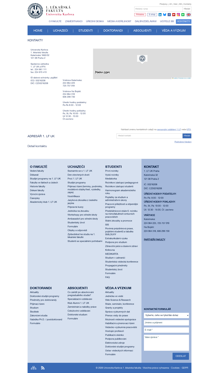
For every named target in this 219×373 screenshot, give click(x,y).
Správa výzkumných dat (117, 312)
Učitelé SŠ (167, 21)
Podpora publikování (115, 339)
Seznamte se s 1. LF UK (80, 171)
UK (170, 4)
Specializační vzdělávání (80, 299)
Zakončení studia (38, 316)
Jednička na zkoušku (78, 211)
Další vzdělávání (145, 21)
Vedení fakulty (37, 171)
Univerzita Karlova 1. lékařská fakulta (122, 368)
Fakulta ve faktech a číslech (44, 183)
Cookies (175, 368)
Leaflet (174, 78)
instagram (178, 14)
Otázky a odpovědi (77, 230)
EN (188, 16)
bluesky (164, 14)
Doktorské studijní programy (44, 296)
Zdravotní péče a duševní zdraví (121, 246)
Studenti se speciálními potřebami (85, 241)
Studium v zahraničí (115, 258)
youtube (173, 14)
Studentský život (76, 223)
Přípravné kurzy (75, 207)
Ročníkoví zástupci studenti (119, 187)
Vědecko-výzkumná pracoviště (121, 327)
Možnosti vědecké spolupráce (120, 320)
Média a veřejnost (119, 21)
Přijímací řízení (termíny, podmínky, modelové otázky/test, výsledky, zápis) (85, 190)
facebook (169, 14)
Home (38, 30)
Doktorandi (113, 30)
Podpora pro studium (116, 242)
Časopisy (35, 198)
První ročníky (111, 171)
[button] (142, 59)
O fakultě (55, 21)
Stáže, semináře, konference (119, 304)
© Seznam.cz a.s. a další (184, 78)
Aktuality (34, 292)
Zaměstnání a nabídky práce (82, 307)
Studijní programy (77, 183)
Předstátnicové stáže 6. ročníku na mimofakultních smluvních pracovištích (121, 214)
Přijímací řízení (37, 304)
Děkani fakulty (37, 190)
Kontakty (187, 4)
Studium (34, 308)
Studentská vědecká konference (121, 262)
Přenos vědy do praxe (116, 316)
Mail (175, 4)
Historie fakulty (37, 187)
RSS (42, 368)
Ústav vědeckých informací (119, 351)
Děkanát (34, 175)
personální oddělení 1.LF (169, 130)
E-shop (152, 15)
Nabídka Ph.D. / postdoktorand (46, 320)
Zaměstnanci (73, 21)
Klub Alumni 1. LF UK (78, 303)
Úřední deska (95, 21)
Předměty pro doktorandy (43, 300)
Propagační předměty (116, 266)
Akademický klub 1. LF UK (43, 202)
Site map (33, 368)
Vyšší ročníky (112, 175)
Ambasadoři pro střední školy (83, 219)
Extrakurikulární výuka (116, 238)
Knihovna (110, 250)
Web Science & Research (118, 300)
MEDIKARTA (111, 254)
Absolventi (142, 30)
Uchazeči (60, 30)
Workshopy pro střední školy (82, 215)
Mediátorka (111, 179)
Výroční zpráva (37, 194)
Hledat (187, 9)
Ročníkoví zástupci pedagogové (121, 183)
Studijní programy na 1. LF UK (45, 179)
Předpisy (164, 4)
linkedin (160, 14)
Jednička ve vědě (114, 296)
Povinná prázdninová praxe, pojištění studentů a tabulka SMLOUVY (119, 232)
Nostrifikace (74, 196)
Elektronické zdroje (115, 343)
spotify (182, 14)
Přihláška (140, 15)
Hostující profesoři (114, 331)
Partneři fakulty (154, 240)
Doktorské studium (77, 315)
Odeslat (181, 356)
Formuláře (73, 227)
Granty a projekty (114, 308)
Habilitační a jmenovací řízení (119, 323)
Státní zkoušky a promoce (118, 221)
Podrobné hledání (183, 142)
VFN (189, 130)
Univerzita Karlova (62, 16)
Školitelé (34, 312)
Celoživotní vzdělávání (79, 311)
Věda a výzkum (173, 30)
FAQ (107, 277)
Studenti (85, 30)
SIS (180, 4)
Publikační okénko (114, 335)
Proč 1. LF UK (75, 179)
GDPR (185, 368)
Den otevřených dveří (78, 175)
